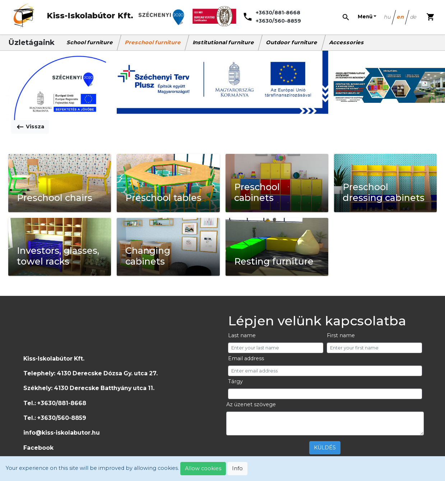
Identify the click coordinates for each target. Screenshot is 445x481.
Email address (246, 358)
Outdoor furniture (292, 42)
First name (341, 335)
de (413, 17)
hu (387, 17)
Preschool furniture (153, 42)
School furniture (90, 42)
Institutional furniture (223, 42)
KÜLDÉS (325, 447)
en (400, 17)
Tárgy (235, 381)
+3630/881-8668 (278, 12)
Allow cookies (203, 468)
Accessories (347, 42)
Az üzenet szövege (251, 404)
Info (237, 468)
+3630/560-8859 (278, 21)
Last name (242, 335)
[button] (367, 17)
